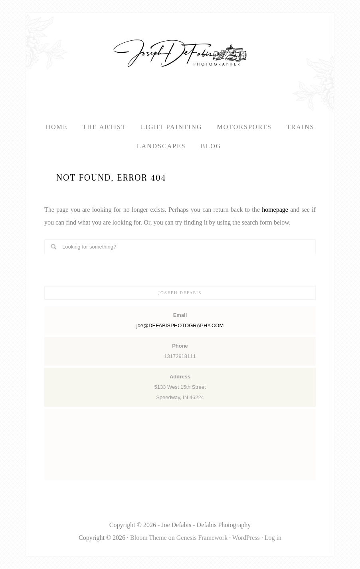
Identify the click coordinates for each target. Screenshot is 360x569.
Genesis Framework (201, 537)
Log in (273, 537)
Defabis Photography (180, 53)
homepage (275, 209)
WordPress (246, 537)
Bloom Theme (148, 537)
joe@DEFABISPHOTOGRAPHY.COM (180, 325)
